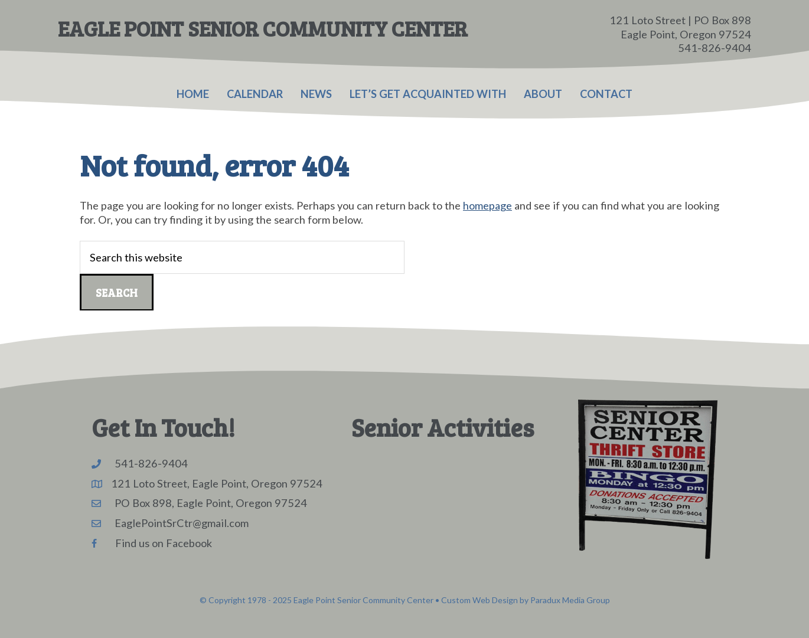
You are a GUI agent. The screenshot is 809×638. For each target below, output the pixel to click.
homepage (487, 205)
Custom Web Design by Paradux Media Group (525, 600)
